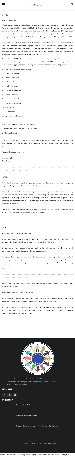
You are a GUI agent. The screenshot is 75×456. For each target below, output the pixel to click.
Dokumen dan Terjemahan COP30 (27, 415)
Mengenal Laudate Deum (24, 405)
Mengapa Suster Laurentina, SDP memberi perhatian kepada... (37, 426)
